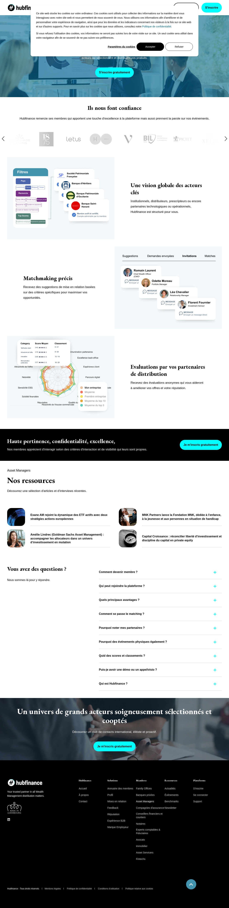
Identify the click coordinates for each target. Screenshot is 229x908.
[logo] (21, 781)
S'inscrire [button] (211, 7)
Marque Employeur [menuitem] (117, 827)
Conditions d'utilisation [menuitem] (108, 889)
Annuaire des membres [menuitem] (120, 788)
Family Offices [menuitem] (144, 788)
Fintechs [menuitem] (140, 859)
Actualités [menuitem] (170, 788)
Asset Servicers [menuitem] (144, 852)
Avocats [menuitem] (140, 839)
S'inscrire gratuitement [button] (114, 72)
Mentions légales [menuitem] (53, 889)
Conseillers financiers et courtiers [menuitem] (149, 815)
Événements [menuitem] (172, 795)
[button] (3, 138)
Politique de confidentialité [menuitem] (79, 889)
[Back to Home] (25, 7)
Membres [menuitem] (141, 780)
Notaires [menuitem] (140, 823)
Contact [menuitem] (83, 801)
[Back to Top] (191, 884)
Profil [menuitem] (110, 795)
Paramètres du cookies (121, 46)
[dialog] (114, 31)
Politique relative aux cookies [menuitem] (139, 889)
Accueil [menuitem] (83, 788)
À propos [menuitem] (84, 795)
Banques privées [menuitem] (145, 795)
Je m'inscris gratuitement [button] (201, 444)
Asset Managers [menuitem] (145, 801)
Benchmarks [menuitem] (172, 801)
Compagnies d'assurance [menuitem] (150, 807)
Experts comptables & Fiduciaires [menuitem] (148, 831)
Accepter (150, 46)
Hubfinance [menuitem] (85, 780)
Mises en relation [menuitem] (116, 801)
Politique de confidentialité (156, 26)
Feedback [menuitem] (112, 807)
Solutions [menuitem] (112, 780)
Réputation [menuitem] (113, 814)
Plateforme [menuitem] (199, 780)
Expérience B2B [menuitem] (116, 820)
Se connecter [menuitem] (200, 795)
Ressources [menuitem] (171, 780)
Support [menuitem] (197, 801)
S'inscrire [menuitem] (198, 788)
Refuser (179, 46)
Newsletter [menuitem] (170, 807)
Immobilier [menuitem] (142, 846)
